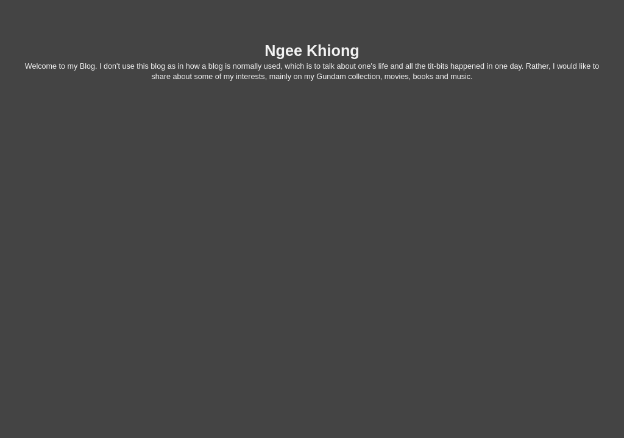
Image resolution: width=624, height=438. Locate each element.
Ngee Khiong (311, 50)
